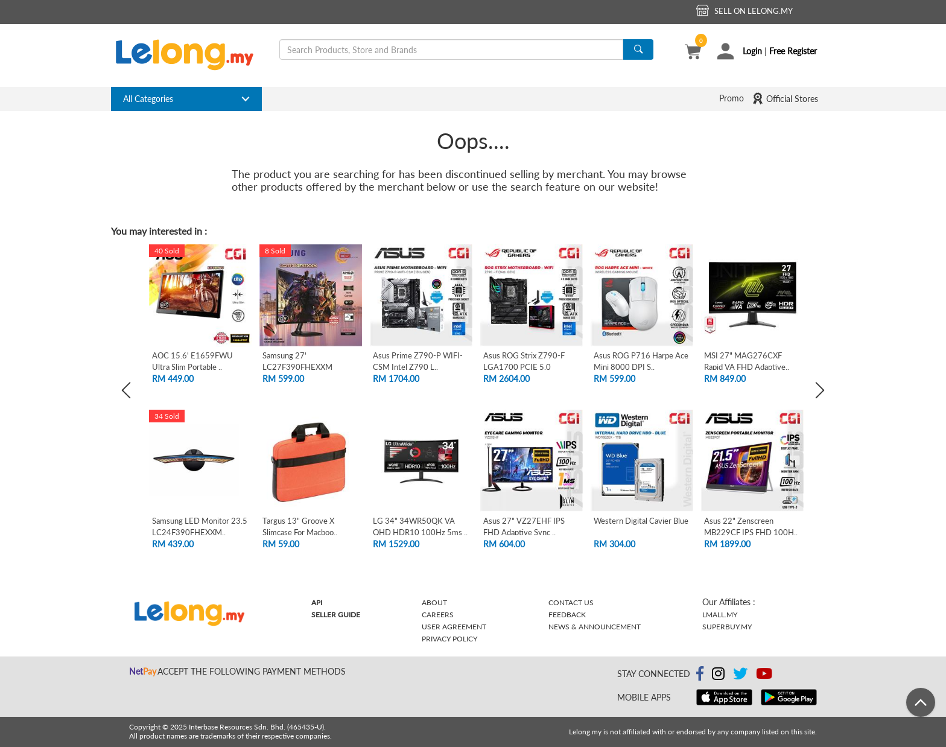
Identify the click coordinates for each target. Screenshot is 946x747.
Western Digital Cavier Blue (641, 521)
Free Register (793, 51)
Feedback (567, 614)
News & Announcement (594, 626)
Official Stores (785, 98)
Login (752, 51)
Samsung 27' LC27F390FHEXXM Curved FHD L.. (297, 367)
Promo (731, 98)
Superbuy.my (727, 626)
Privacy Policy (449, 638)
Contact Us (571, 602)
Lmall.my (719, 614)
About (434, 602)
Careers (438, 614)
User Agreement (454, 626)
